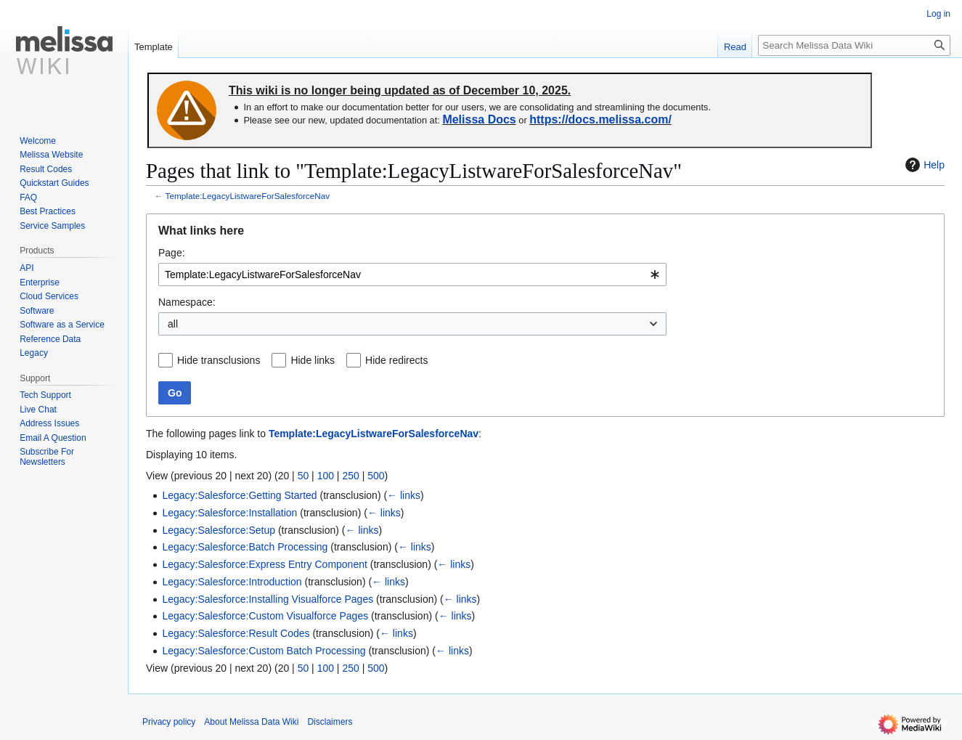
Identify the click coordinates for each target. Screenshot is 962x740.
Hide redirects (396, 360)
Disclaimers (329, 722)
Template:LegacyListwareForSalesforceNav (248, 195)
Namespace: (187, 302)
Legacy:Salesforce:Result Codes (235, 633)
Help (923, 165)
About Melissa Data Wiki (251, 722)
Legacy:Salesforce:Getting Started (239, 495)
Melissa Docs (478, 119)
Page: (171, 253)
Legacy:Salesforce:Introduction (231, 581)
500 (375, 475)
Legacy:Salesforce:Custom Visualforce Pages (265, 616)
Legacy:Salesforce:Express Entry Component (264, 564)
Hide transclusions (218, 360)
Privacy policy (168, 722)
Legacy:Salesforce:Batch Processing (244, 547)
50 (303, 475)
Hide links (312, 360)
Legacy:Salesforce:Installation (229, 513)
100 (325, 475)
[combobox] (412, 274)
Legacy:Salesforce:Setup (218, 530)
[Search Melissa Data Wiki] (854, 45)
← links (403, 495)
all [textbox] (173, 324)
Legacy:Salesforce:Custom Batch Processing (263, 650)
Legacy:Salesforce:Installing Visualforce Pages (267, 599)
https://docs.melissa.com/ (600, 119)
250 (350, 475)
